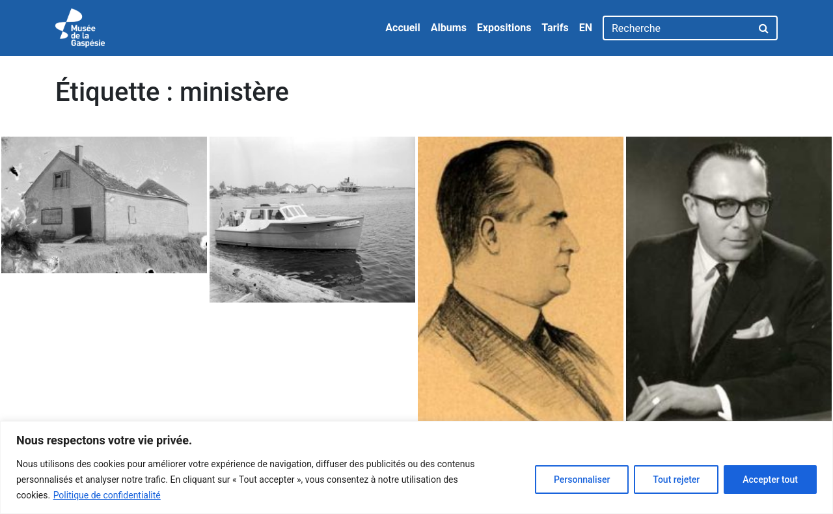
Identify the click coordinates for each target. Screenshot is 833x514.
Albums (449, 27)
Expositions (504, 27)
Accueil (402, 27)
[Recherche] (677, 28)
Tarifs (554, 27)
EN (585, 27)
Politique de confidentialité (107, 495)
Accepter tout (770, 479)
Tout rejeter (676, 479)
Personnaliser (582, 479)
